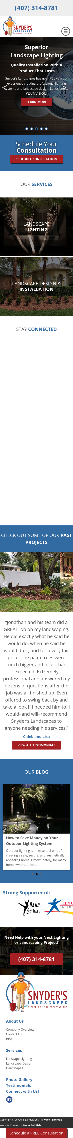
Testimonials (18, 1085)
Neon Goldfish (32, 1125)
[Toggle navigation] (65, 31)
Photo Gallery (19, 1079)
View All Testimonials (36, 745)
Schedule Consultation (36, 159)
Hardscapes (14, 1068)
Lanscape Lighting (19, 1059)
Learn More (36, 102)
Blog (9, 1039)
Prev (7, 87)
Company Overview (20, 1029)
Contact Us (14, 1034)
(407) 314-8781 (36, 8)
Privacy (45, 1119)
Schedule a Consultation (36, 1133)
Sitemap (57, 1119)
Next (66, 87)
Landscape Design (19, 1063)
